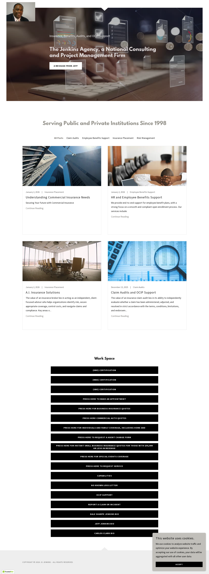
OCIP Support (104, 495)
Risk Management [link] (146, 138)
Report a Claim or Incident (104, 504)
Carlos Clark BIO (104, 533)
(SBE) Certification (104, 389)
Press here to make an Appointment (104, 399)
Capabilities (104, 475)
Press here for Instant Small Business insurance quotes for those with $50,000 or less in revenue (104, 447)
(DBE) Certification (104, 370)
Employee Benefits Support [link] (95, 138)
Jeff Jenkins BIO (104, 523)
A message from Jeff (66, 65)
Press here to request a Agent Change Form (104, 437)
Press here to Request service (104, 466)
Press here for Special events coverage (104, 456)
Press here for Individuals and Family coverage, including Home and (104, 427)
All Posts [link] (58, 138)
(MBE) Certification (104, 379)
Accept (179, 564)
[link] (20, 3)
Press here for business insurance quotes (104, 408)
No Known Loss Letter (104, 485)
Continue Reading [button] (34, 208)
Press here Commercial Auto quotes (104, 418)
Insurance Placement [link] (123, 138)
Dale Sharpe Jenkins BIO (104, 514)
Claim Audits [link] (72, 138)
